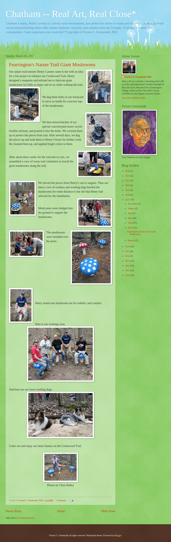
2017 (127, 200)
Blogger (117, 535)
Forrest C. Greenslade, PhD (138, 77)
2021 (127, 180)
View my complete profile (133, 98)
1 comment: (61, 500)
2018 (127, 195)
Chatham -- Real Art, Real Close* (71, 14)
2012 (127, 266)
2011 (127, 270)
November (133, 204)
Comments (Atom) (26, 518)
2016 (127, 246)
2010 (127, 275)
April (130, 223)
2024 (127, 171)
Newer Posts (13, 511)
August (131, 208)
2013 (127, 261)
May (130, 218)
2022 (127, 176)
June (130, 213)
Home (61, 511)
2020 (127, 185)
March (131, 227)
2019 (127, 190)
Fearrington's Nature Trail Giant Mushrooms (52, 64)
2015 (127, 251)
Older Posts (108, 511)
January (131, 240)
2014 (127, 256)
